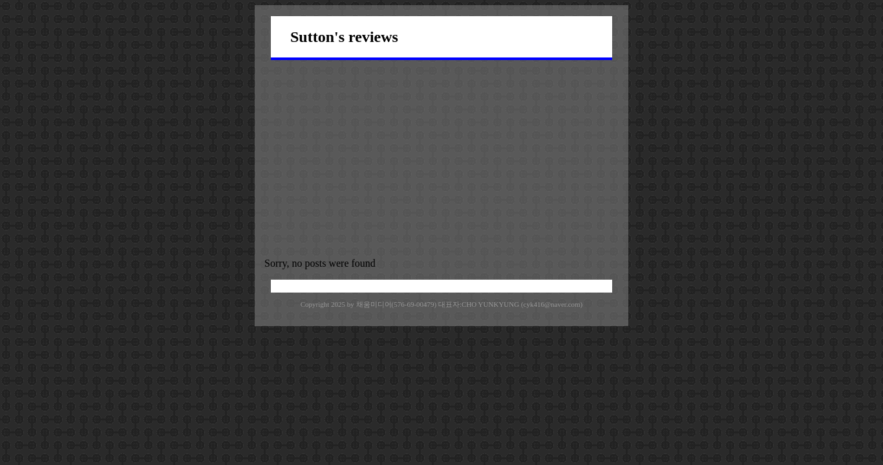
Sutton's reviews (344, 36)
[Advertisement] (441, 157)
